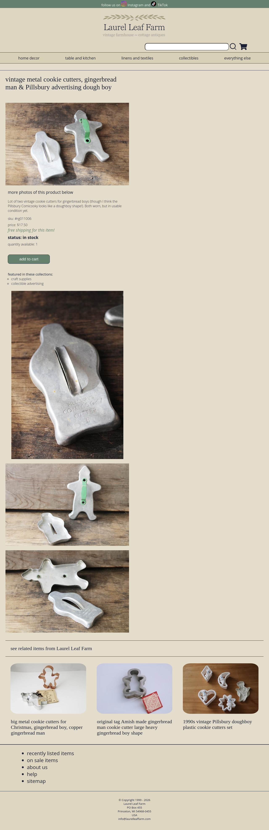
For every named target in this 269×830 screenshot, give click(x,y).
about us (37, 767)
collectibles (188, 58)
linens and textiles (137, 58)
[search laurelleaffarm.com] (234, 46)
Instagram (135, 5)
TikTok (163, 5)
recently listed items (50, 753)
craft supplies (21, 279)
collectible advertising (27, 283)
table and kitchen (80, 58)
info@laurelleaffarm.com (134, 819)
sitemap (36, 780)
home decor (29, 58)
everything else (237, 58)
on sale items (42, 760)
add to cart (28, 259)
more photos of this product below (40, 192)
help (32, 774)
